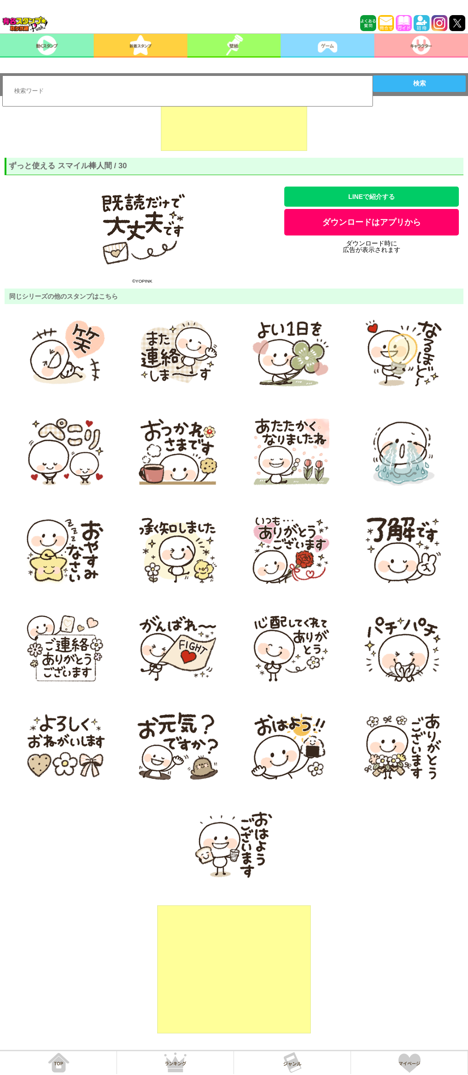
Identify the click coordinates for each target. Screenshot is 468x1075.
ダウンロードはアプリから (371, 222)
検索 (419, 83)
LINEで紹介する (371, 196)
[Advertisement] (234, 128)
